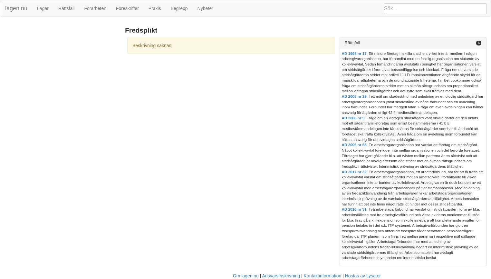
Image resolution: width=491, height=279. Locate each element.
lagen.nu (16, 8)
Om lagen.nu (246, 275)
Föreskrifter (127, 8)
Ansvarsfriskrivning (281, 275)
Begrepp (179, 8)
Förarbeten (95, 8)
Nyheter (205, 8)
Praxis (155, 8)
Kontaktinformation (323, 275)
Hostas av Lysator (363, 275)
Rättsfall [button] (352, 42)
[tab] (413, 43)
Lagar (43, 8)
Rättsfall (66, 8)
